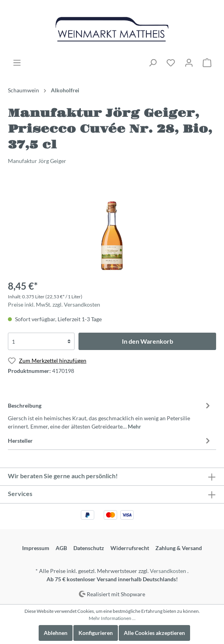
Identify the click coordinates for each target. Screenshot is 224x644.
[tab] (110, 414)
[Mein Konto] (189, 62)
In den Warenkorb (147, 341)
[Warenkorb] (207, 62)
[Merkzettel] (171, 62)
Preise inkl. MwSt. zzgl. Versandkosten (54, 304)
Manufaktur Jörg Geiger (37, 160)
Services (20, 493)
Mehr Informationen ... (112, 618)
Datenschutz (88, 548)
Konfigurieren (95, 632)
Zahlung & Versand (178, 548)
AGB (61, 548)
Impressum (35, 548)
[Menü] (17, 62)
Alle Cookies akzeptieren (154, 632)
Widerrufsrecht (129, 548)
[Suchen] (153, 62)
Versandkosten (168, 570)
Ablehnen (55, 632)
